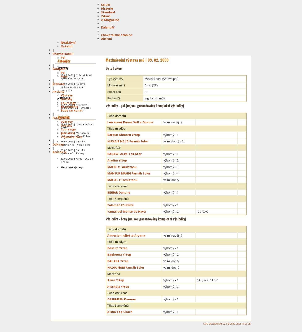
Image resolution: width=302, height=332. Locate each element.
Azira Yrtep (115, 280)
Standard (108, 12)
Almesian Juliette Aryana (126, 235)
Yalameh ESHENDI (120, 205)
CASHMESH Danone (121, 299)
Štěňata (58, 84)
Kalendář (108, 27)
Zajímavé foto (71, 137)
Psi (63, 58)
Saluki (105, 5)
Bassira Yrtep (117, 248)
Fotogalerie (61, 118)
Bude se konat (72, 110)
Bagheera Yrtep (119, 254)
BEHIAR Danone (118, 192)
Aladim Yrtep (117, 160)
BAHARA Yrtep (118, 261)
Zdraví (106, 16)
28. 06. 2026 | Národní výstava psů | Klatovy (73, 151)
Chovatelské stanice (116, 35)
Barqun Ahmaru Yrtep (123, 135)
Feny (64, 61)
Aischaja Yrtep (118, 287)
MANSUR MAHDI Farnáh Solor (128, 173)
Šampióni (59, 69)
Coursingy (68, 103)
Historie (107, 8)
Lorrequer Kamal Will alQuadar (130, 122)
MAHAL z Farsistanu (122, 180)
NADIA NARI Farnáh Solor (125, 268)
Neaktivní (68, 42)
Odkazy (58, 144)
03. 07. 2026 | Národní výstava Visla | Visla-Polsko (75, 143)
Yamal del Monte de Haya (126, 212)
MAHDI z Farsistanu (122, 167)
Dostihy (66, 99)
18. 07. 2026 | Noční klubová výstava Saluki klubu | (76, 77)
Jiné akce (68, 133)
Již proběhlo (69, 107)
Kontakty (59, 152)
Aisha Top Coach (120, 312)
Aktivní (106, 39)
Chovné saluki (62, 54)
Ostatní (66, 46)
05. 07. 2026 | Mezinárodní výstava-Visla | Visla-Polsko (76, 134)
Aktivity (58, 92)
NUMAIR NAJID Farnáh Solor (127, 141)
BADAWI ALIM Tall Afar (124, 154)
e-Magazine (110, 20)
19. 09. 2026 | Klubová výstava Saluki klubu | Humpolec (73, 87)
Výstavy (67, 95)
